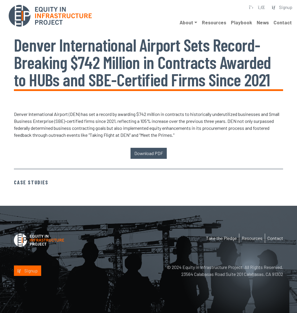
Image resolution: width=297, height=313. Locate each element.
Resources (214, 22)
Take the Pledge (221, 238)
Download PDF (148, 153)
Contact (283, 22)
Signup (27, 270)
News (263, 22)
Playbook (241, 22)
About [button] (186, 22)
